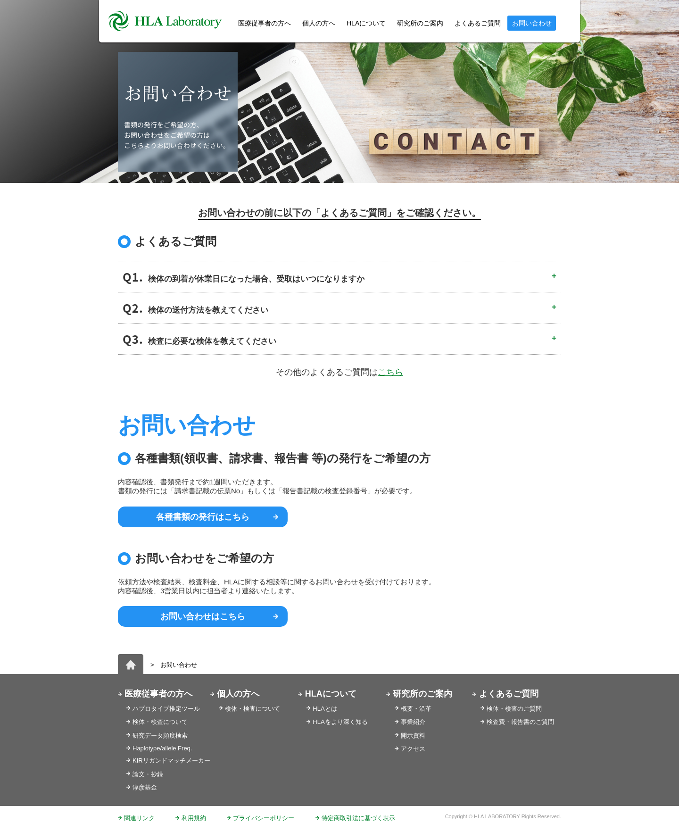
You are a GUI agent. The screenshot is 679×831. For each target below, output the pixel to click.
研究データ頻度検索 (160, 735)
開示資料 (413, 735)
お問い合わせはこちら (202, 616)
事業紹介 (413, 721)
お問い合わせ (532, 23)
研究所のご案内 (420, 23)
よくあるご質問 (478, 23)
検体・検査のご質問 (514, 708)
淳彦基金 (144, 787)
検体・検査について (160, 721)
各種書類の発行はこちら (202, 517)
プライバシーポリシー (263, 818)
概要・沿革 (416, 708)
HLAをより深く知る (340, 721)
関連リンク (139, 818)
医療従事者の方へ (158, 693)
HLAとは (325, 708)
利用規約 (194, 818)
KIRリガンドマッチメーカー (171, 760)
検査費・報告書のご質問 (520, 721)
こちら (390, 372)
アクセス (413, 748)
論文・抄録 (147, 774)
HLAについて (330, 693)
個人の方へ (318, 23)
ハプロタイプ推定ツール (166, 708)
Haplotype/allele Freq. (162, 748)
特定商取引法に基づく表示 (358, 818)
